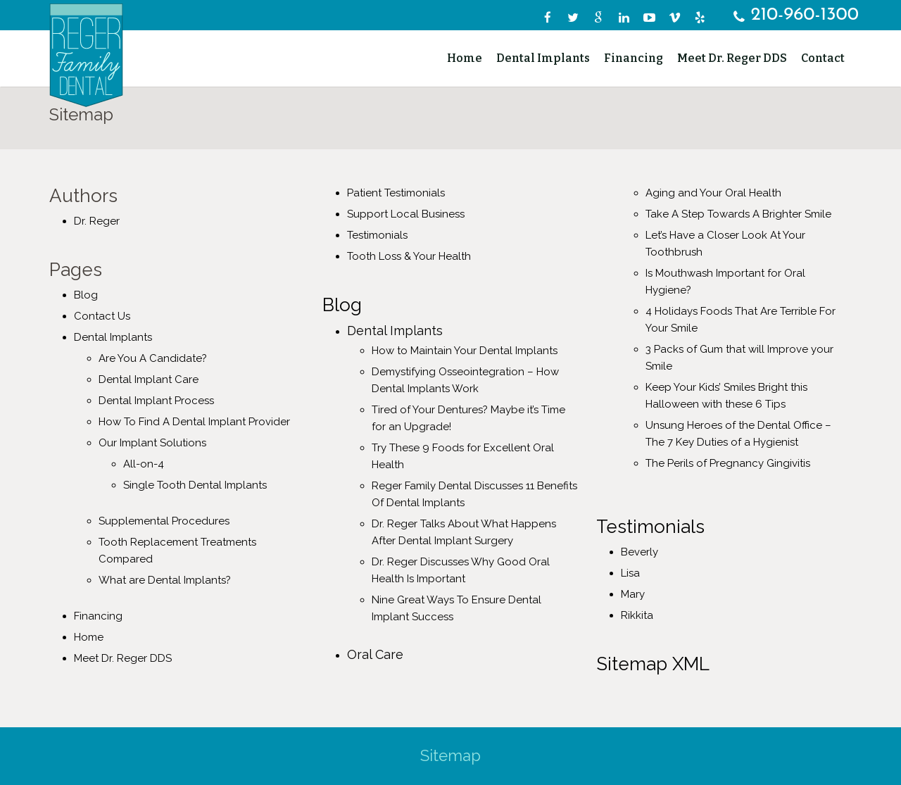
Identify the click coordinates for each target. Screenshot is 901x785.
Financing (98, 616)
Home (88, 637)
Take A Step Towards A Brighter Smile (738, 214)
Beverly (639, 552)
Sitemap (450, 755)
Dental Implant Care (149, 379)
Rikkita (637, 615)
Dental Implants (113, 337)
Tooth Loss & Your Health (409, 256)
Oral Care (375, 654)
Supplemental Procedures (164, 521)
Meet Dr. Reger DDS (123, 658)
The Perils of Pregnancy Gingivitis (727, 463)
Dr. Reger (97, 221)
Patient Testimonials (396, 193)
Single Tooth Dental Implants (195, 485)
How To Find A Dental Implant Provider (194, 421)
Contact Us (102, 316)
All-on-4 (143, 464)
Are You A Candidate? (153, 358)
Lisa (630, 573)
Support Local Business (406, 214)
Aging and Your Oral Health (713, 193)
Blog (86, 295)
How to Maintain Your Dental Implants (464, 350)
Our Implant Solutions (152, 443)
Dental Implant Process (156, 400)
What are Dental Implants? (165, 580)
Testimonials (377, 235)
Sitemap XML (653, 663)
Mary (633, 594)
